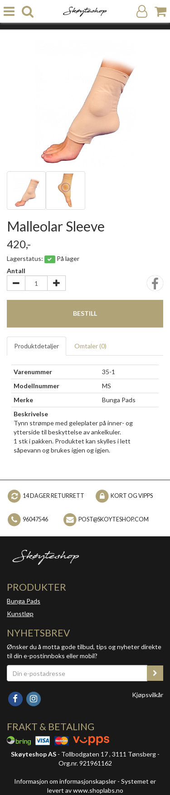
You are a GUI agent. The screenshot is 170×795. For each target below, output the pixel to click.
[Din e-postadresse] (77, 673)
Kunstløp (20, 613)
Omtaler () (90, 346)
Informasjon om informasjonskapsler (65, 781)
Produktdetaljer (36, 346)
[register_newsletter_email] (155, 673)
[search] (27, 11)
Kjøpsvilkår (147, 695)
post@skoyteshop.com (113, 519)
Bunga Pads (23, 601)
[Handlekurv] (160, 11)
